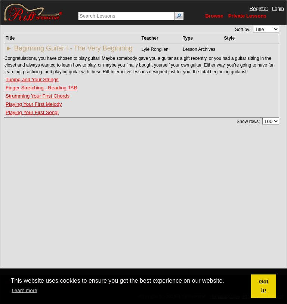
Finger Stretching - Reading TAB (41, 87)
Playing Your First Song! (32, 112)
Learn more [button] (24, 290)
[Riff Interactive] (33, 12)
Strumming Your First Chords (38, 96)
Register (259, 8)
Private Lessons (247, 16)
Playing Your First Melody (34, 104)
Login (278, 8)
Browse (214, 16)
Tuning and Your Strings (32, 79)
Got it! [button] (263, 286)
